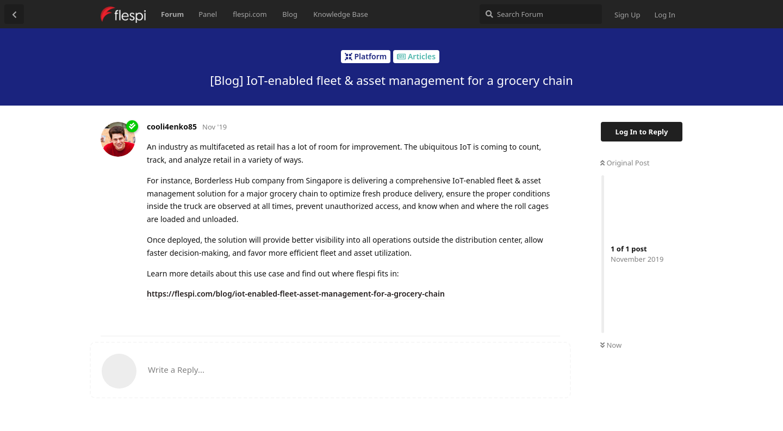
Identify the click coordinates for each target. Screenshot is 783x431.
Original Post (624, 163)
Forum (172, 14)
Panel (207, 14)
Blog (289, 14)
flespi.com (249, 14)
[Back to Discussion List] (14, 14)
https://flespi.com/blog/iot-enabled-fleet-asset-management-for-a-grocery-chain (296, 293)
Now (611, 345)
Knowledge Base (340, 14)
